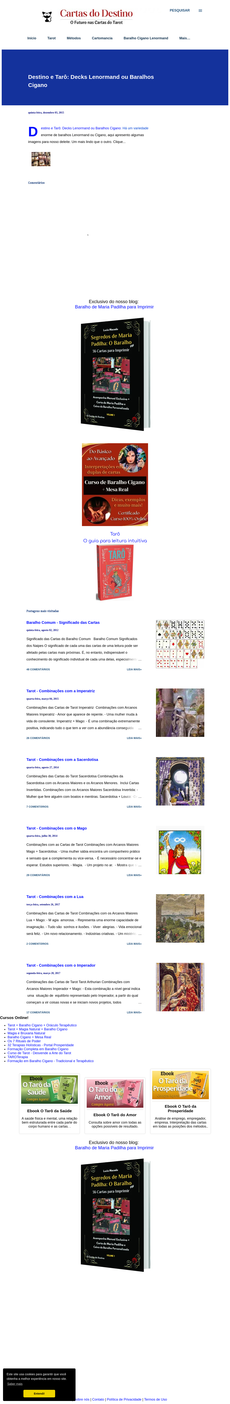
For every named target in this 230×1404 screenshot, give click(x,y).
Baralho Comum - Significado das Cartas (63, 622)
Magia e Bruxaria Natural (26, 1033)
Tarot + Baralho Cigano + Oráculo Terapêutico (42, 1025)
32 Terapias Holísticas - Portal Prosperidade (41, 1045)
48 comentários (38, 669)
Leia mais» (134, 669)
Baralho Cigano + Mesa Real (29, 1037)
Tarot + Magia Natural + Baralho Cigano (37, 1029)
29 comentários (38, 875)
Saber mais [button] (14, 1383)
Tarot (51, 38)
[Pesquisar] (180, 10)
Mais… (184, 38)
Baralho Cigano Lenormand (146, 38)
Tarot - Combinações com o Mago (56, 828)
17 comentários (38, 1012)
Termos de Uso (155, 1399)
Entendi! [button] (39, 1393)
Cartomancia (102, 38)
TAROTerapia (18, 1057)
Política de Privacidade (124, 1399)
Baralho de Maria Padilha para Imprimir (114, 306)
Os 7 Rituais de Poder (24, 1041)
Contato (98, 1399)
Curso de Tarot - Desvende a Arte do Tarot (39, 1053)
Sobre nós (81, 1399)
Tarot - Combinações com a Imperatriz (60, 691)
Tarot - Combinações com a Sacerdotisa (62, 759)
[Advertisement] (113, 1337)
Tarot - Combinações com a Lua (54, 897)
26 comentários (38, 738)
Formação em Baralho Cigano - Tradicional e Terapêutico (51, 1061)
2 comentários (37, 943)
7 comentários (37, 806)
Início (31, 38)
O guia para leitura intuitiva (115, 540)
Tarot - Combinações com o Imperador (60, 965)
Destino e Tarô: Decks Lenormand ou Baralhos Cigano (81, 128)
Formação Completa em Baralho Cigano (38, 1049)
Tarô (115, 534)
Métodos (74, 38)
